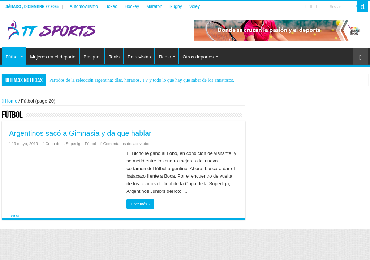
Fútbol (11, 57)
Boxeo (111, 6)
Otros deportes (198, 57)
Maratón (154, 6)
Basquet (92, 57)
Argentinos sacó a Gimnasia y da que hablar (80, 133)
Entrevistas (139, 57)
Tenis (114, 57)
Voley (194, 6)
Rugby (175, 6)
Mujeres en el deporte (53, 57)
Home (9, 101)
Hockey (132, 6)
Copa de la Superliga (63, 144)
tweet (15, 215)
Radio (165, 57)
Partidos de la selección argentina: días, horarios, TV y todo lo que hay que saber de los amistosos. (141, 80)
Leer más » (140, 204)
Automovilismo (84, 6)
